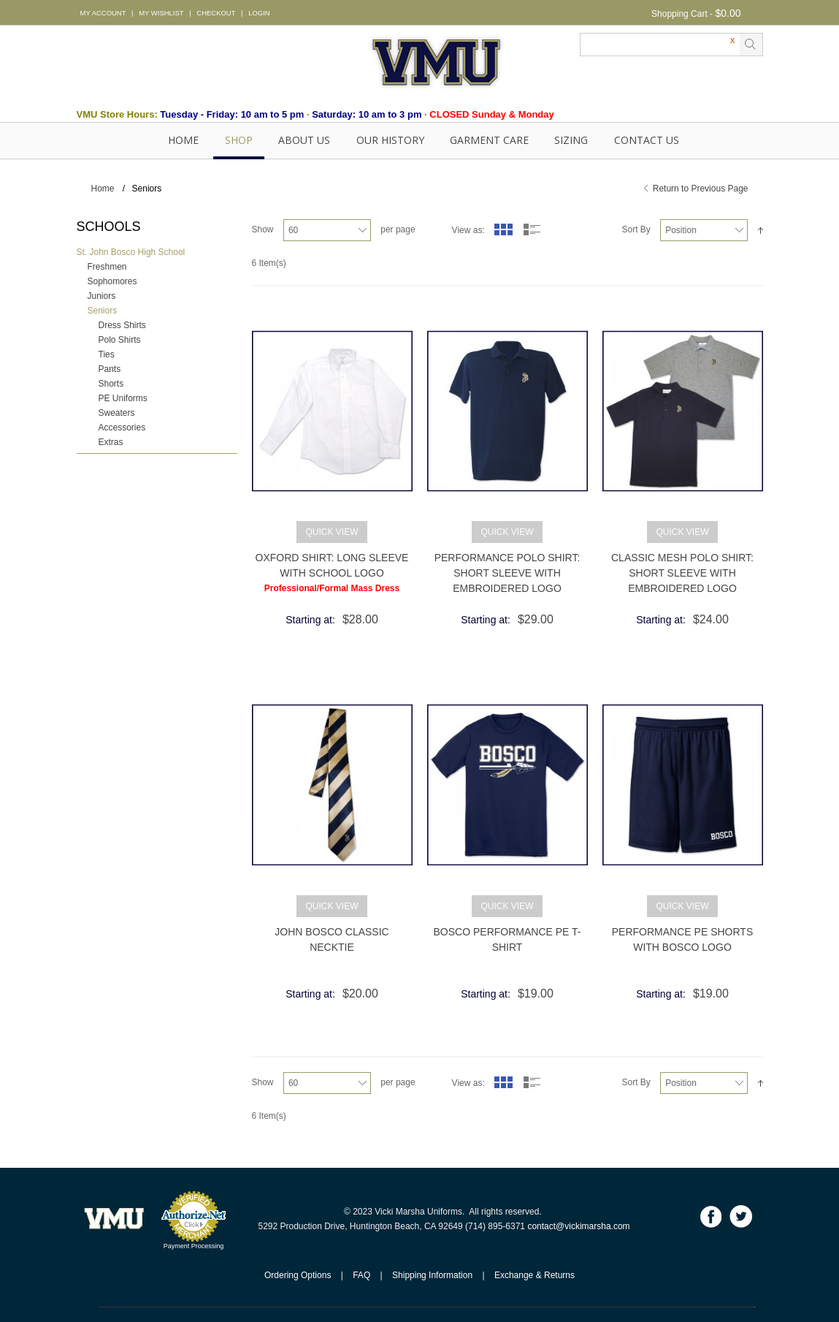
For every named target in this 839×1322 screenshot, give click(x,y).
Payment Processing (194, 1246)
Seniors (103, 310)
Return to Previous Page (700, 188)
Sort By (635, 229)
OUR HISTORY (390, 140)
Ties (107, 354)
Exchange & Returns (534, 1275)
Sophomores (112, 281)
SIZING (571, 140)
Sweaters (117, 413)
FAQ (361, 1275)
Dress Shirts (122, 325)
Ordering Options (297, 1275)
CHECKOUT (215, 13)
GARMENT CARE (489, 140)
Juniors (102, 296)
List (532, 229)
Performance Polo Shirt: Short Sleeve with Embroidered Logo (507, 573)
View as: (468, 230)
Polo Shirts (120, 340)
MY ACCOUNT (103, 13)
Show (263, 229)
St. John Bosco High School (131, 252)
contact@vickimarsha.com (578, 1226)
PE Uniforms (123, 398)
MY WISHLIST (161, 13)
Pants (110, 369)
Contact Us (646, 140)
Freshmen (107, 267)
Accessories (122, 427)
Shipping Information (432, 1275)
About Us (304, 140)
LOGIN (258, 13)
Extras (111, 442)
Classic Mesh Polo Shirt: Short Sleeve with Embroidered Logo (682, 573)
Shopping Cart (679, 14)
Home (183, 140)
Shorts (111, 384)
